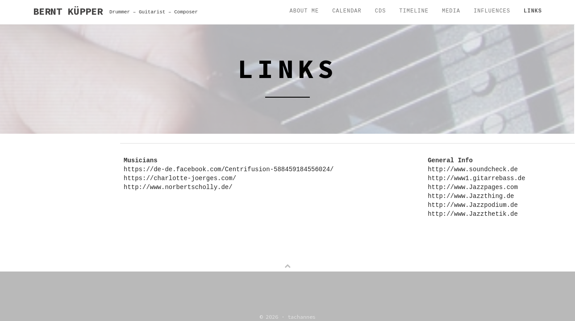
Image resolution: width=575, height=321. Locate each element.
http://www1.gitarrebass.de (476, 178)
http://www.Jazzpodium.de (473, 205)
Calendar (347, 11)
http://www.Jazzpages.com (473, 187)
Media (451, 11)
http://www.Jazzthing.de (471, 196)
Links (533, 11)
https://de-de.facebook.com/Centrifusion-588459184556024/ (228, 169)
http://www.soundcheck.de (473, 169)
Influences (492, 11)
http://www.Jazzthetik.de (473, 214)
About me (304, 11)
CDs (380, 11)
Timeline (414, 11)
